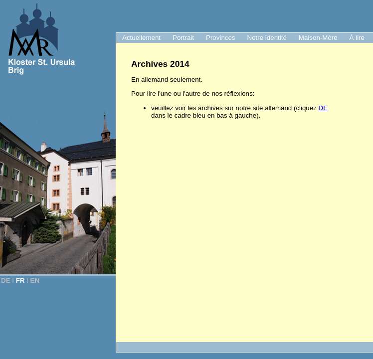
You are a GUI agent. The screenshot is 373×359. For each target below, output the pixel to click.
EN (35, 280)
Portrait (183, 37)
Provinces (220, 37)
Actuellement (141, 37)
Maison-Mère (318, 37)
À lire (357, 37)
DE (5, 280)
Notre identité (267, 37)
